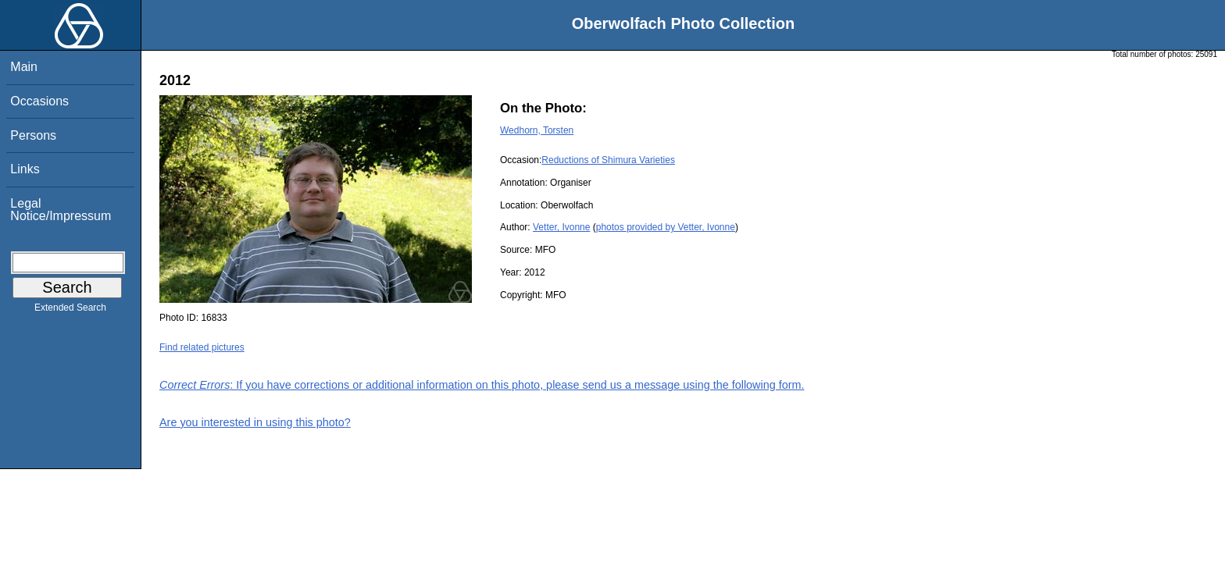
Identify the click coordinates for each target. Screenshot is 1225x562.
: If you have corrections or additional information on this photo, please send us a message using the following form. (482, 385)
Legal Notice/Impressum (60, 209)
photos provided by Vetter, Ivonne (665, 227)
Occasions (39, 101)
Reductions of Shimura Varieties (608, 160)
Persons (33, 135)
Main (24, 66)
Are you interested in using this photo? (255, 422)
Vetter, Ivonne (561, 227)
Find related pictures (202, 347)
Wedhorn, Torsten (536, 130)
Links (24, 169)
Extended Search (70, 310)
